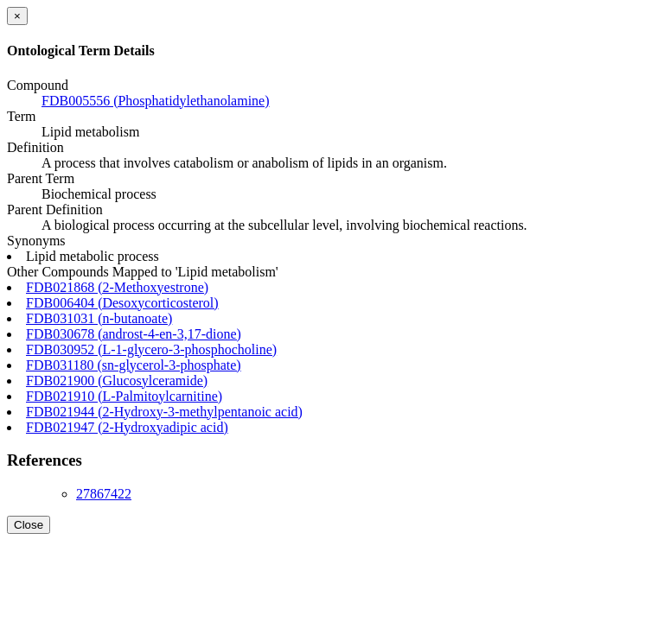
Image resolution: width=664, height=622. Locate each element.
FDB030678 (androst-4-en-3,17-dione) (133, 334)
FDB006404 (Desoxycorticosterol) (122, 302)
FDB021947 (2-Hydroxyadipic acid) (127, 427)
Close (28, 524)
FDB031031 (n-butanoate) (99, 318)
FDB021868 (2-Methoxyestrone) (117, 287)
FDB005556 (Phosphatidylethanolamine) (156, 100)
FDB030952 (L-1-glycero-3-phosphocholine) (151, 349)
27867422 (103, 493)
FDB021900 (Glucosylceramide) (117, 380)
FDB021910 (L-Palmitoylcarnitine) (124, 396)
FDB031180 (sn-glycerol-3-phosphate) (133, 365)
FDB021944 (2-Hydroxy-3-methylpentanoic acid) (164, 411)
